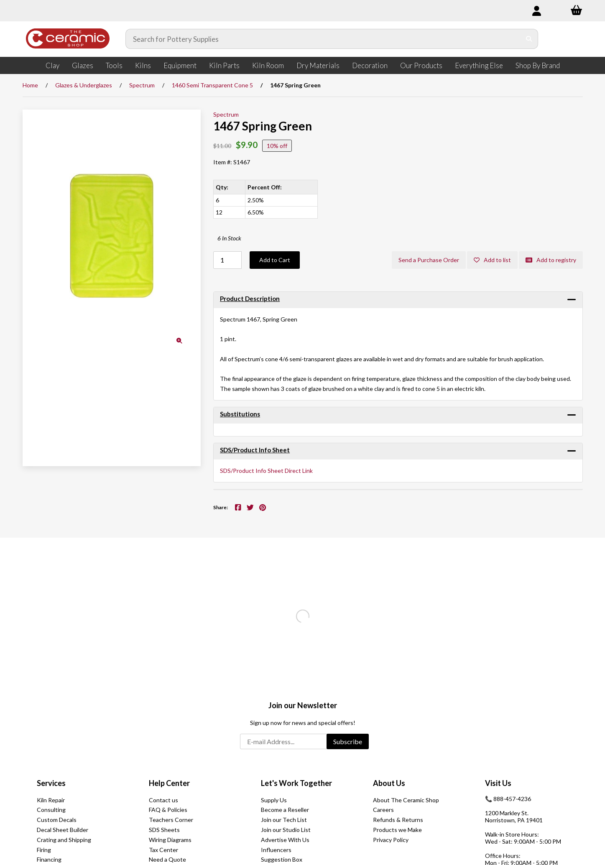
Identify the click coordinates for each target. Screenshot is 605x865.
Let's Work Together (296, 783)
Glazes (82, 65)
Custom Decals (57, 819)
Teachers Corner (171, 819)
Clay (52, 65)
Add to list (492, 259)
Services (51, 783)
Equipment (180, 65)
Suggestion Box (281, 859)
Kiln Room (268, 65)
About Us (389, 783)
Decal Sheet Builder (62, 829)
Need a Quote (167, 859)
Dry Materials (318, 65)
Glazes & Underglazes (83, 85)
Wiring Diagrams (170, 839)
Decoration (370, 65)
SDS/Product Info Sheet (255, 450)
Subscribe (347, 741)
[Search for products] (323, 39)
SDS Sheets (164, 829)
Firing (44, 849)
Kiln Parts (224, 65)
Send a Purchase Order (428, 259)
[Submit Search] (529, 39)
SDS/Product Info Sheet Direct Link (266, 470)
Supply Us (274, 800)
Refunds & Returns (398, 819)
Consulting (51, 809)
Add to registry (551, 259)
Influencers (276, 849)
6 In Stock (229, 238)
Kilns (143, 65)
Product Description (250, 298)
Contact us (163, 800)
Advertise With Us (285, 839)
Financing (49, 859)
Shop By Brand (538, 65)
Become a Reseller (285, 809)
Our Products (421, 65)
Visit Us (498, 783)
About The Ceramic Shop (406, 800)
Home (30, 85)
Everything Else (479, 65)
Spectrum (142, 85)
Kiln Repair (51, 800)
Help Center (169, 783)
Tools (114, 65)
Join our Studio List (286, 829)
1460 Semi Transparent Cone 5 (212, 85)
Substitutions (240, 414)
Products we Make (397, 829)
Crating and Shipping (64, 839)
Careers (383, 809)
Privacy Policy (390, 839)
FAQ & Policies (168, 809)
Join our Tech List (284, 819)
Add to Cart (274, 259)
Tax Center (163, 849)
